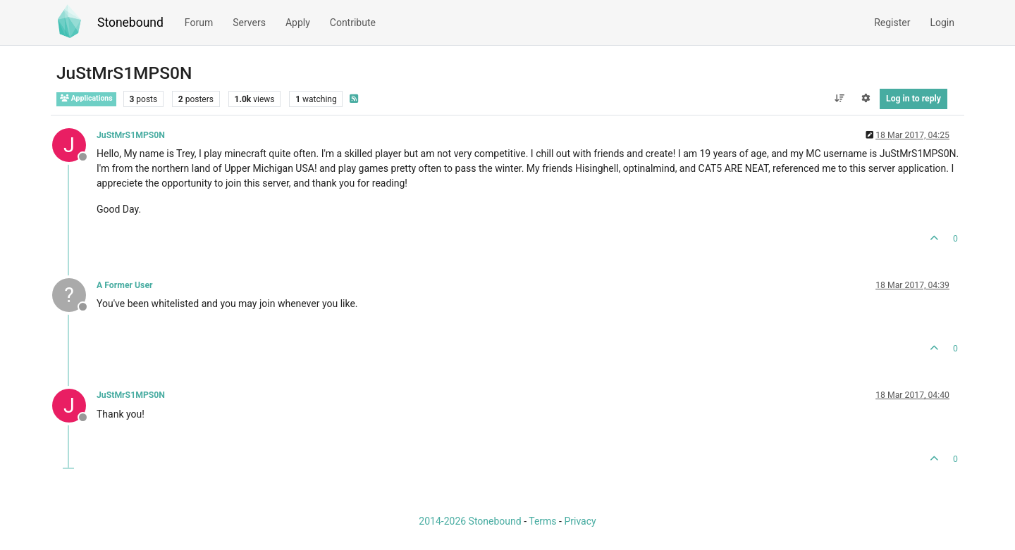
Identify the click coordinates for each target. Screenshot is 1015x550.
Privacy (580, 521)
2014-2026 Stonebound (470, 521)
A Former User (125, 285)
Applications (86, 98)
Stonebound (130, 22)
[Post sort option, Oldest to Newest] (839, 98)
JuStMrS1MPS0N (131, 135)
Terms (542, 521)
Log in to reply (913, 99)
